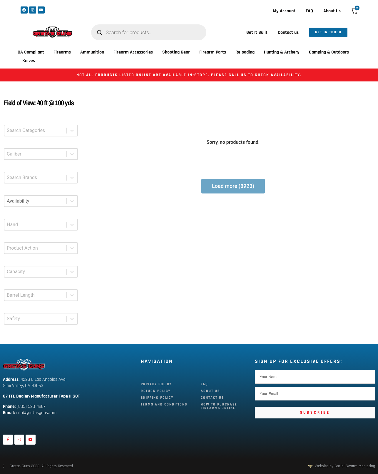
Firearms (62, 52)
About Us (332, 11)
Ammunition (92, 52)
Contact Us (212, 397)
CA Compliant (31, 52)
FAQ (309, 11)
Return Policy (155, 391)
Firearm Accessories (133, 52)
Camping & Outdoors (329, 52)
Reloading (245, 52)
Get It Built (256, 32)
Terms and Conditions (164, 404)
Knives (28, 61)
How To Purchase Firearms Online (219, 406)
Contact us (288, 32)
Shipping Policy (157, 397)
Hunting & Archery (282, 52)
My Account (284, 11)
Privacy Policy (156, 384)
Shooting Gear (176, 52)
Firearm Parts (212, 52)
